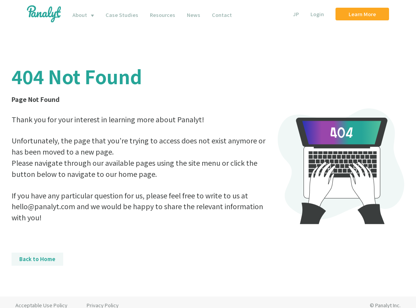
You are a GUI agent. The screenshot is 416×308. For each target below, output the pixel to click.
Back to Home (37, 259)
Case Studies (122, 14)
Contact (222, 14)
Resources (162, 14)
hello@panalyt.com (43, 206)
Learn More (362, 14)
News (193, 14)
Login (317, 14)
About (79, 14)
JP (296, 14)
